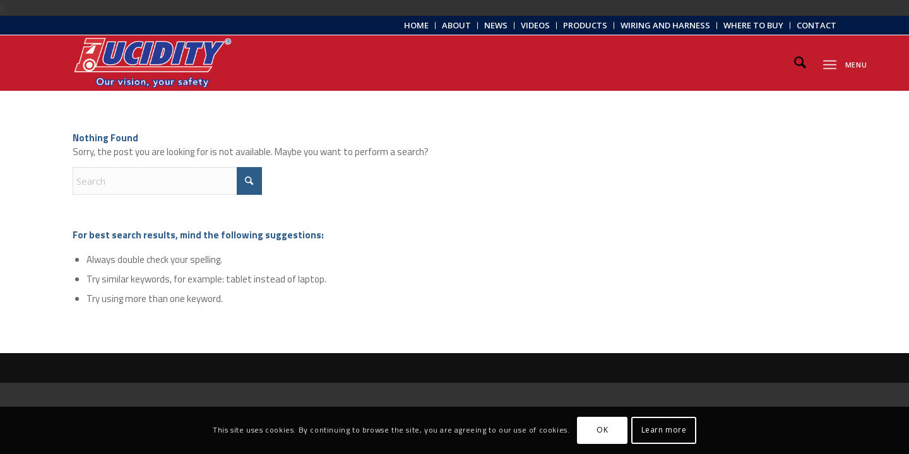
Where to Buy (753, 25)
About (456, 25)
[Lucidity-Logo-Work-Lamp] (153, 63)
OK (602, 429)
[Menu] (829, 62)
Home (416, 25)
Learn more (664, 429)
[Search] (800, 63)
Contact (816, 25)
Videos (535, 25)
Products (585, 25)
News (496, 25)
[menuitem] (417, 25)
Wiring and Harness (665, 25)
